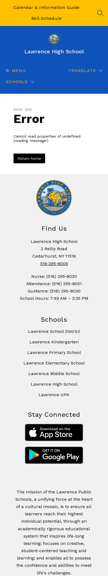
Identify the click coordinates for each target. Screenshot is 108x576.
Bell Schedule (46, 18)
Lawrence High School (54, 384)
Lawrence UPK (54, 394)
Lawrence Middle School (54, 373)
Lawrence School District (54, 331)
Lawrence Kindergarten (54, 341)
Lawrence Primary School (54, 352)
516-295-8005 (54, 263)
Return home (29, 158)
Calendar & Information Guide (47, 7)
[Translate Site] (85, 70)
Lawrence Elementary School (54, 363)
